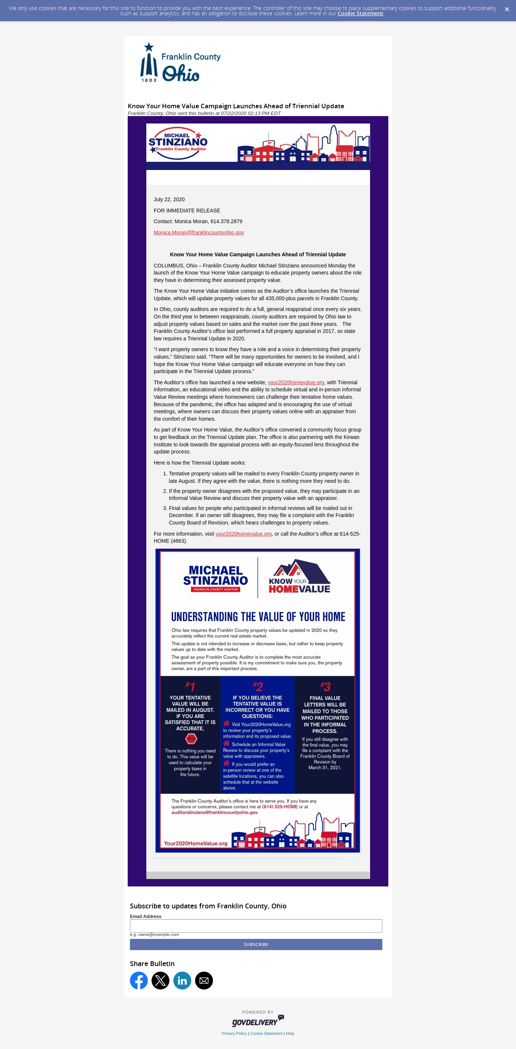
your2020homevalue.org (296, 382)
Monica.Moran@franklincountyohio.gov (199, 232)
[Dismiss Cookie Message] (506, 7)
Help (290, 1033)
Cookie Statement (360, 13)
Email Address (146, 916)
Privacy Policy (234, 1033)
